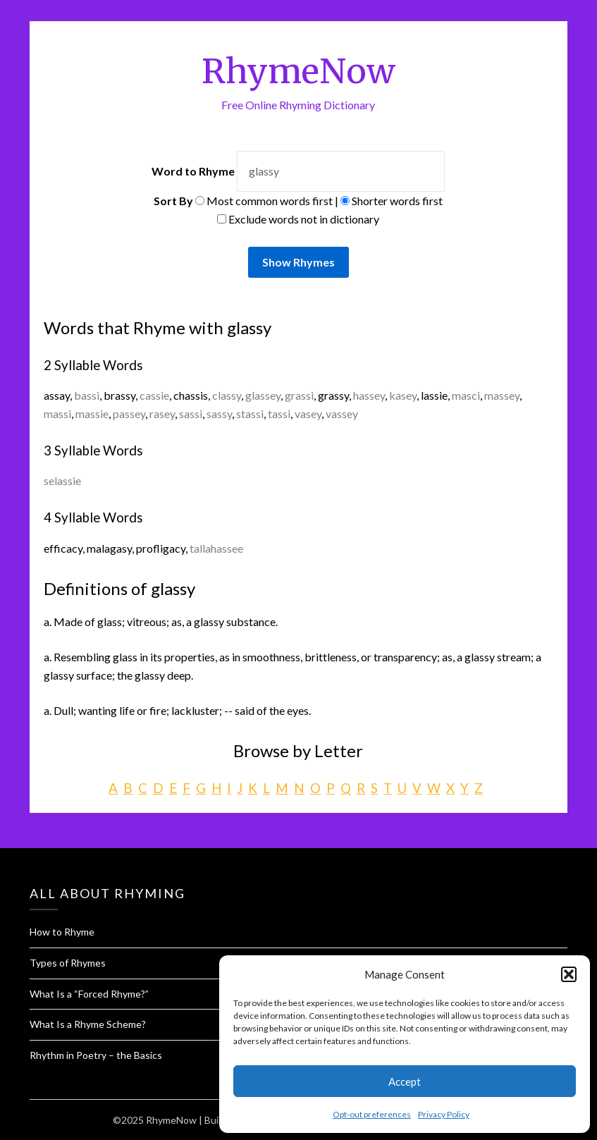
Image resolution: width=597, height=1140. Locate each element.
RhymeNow (298, 71)
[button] (569, 974)
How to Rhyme (62, 932)
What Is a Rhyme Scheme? (88, 1024)
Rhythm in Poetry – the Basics (96, 1055)
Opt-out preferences (372, 1114)
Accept (404, 1081)
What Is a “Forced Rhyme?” (89, 994)
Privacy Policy (443, 1114)
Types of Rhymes (68, 963)
